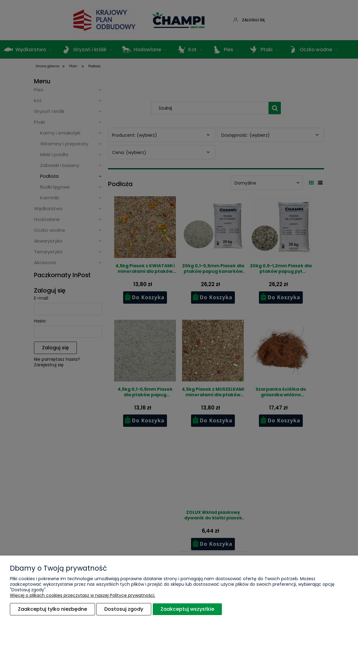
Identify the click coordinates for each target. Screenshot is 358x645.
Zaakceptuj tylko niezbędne (52, 609)
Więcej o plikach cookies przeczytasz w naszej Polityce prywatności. (82, 595)
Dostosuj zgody (123, 609)
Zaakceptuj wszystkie (187, 609)
